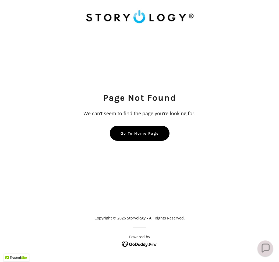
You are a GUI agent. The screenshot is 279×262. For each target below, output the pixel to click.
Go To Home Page (140, 133)
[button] (265, 248)
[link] (139, 16)
